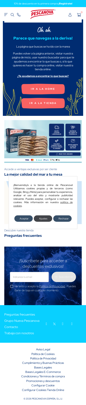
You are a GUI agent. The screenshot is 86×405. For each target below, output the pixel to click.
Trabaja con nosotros (19, 333)
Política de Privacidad (52, 286)
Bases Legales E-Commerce (43, 372)
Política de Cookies (43, 354)
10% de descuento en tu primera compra (43, 3)
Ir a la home (43, 88)
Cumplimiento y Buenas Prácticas (43, 363)
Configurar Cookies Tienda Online (43, 390)
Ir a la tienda (43, 103)
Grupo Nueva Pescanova (21, 321)
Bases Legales (43, 367)
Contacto (11, 327)
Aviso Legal (43, 349)
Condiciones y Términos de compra (43, 376)
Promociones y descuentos (43, 381)
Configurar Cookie (43, 385)
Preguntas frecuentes (19, 315)
